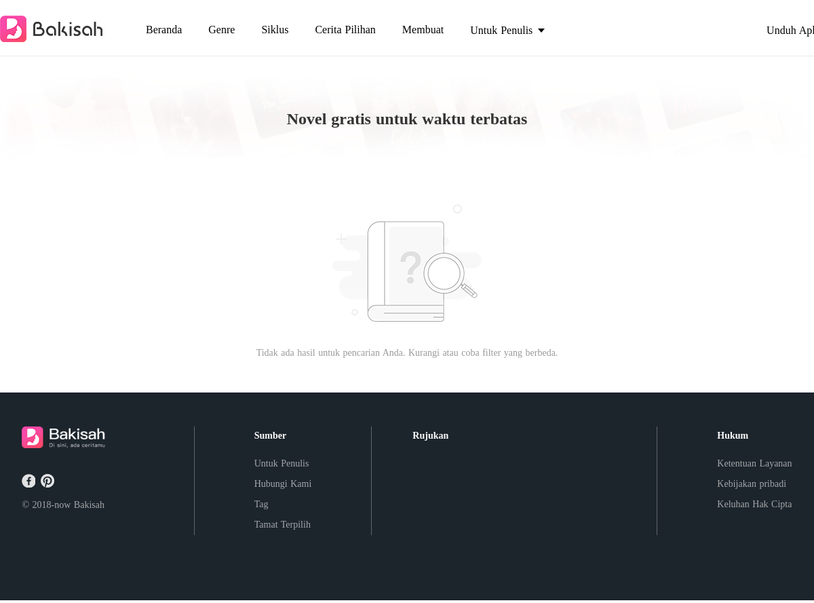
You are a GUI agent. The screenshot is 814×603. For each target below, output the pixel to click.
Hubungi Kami (283, 484)
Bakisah (89, 505)
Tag (261, 504)
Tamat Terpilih (282, 524)
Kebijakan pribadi (751, 484)
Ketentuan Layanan (754, 463)
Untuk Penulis (281, 463)
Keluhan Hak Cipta (754, 504)
